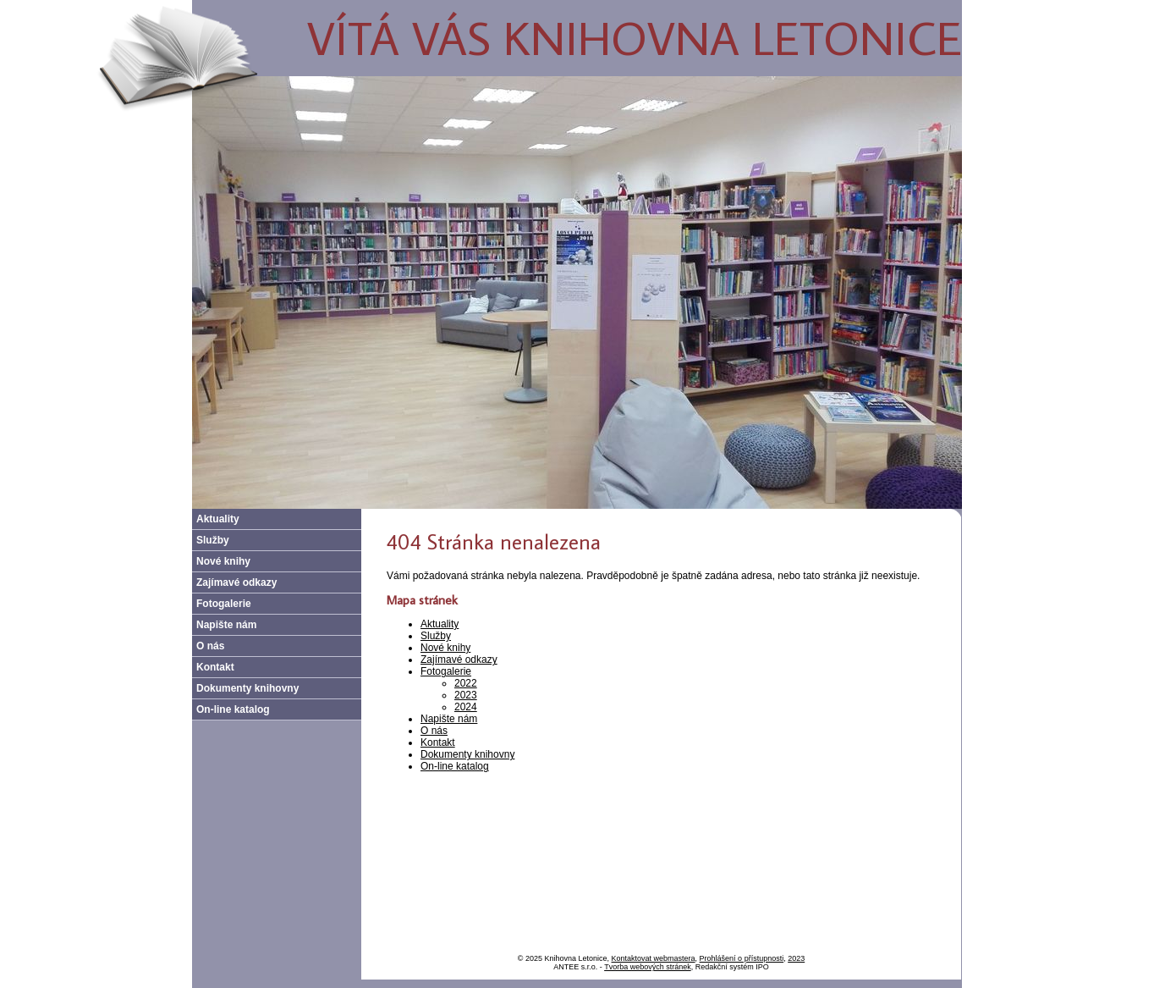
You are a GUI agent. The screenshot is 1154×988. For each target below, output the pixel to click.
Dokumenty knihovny (467, 754)
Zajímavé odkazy (458, 659)
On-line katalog (454, 766)
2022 (465, 683)
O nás (434, 731)
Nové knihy (445, 648)
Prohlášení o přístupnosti (742, 958)
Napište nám (448, 719)
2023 (465, 695)
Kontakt (437, 742)
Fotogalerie (445, 671)
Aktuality (439, 624)
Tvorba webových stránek (647, 967)
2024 (465, 707)
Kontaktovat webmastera (653, 958)
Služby (435, 636)
